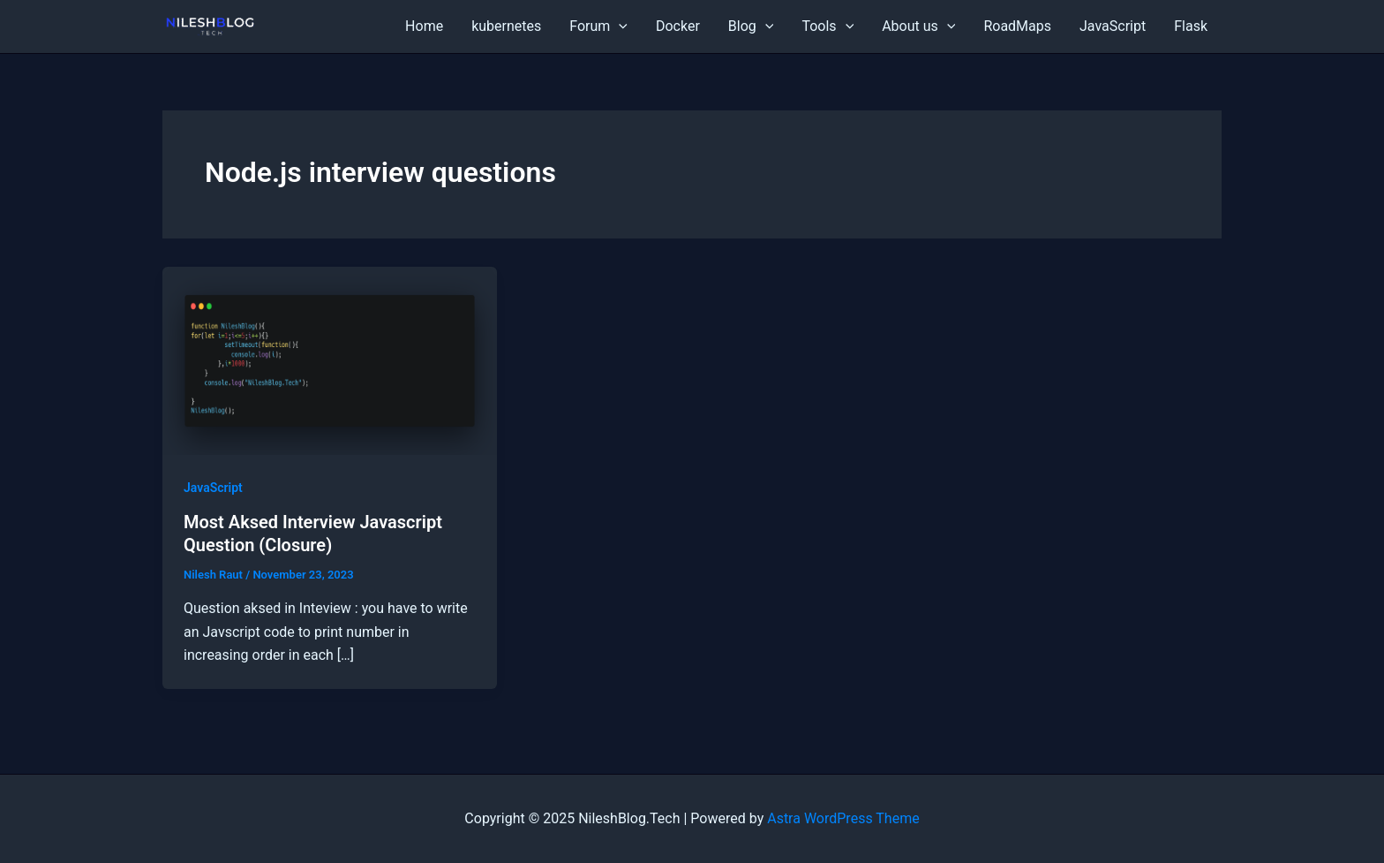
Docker (678, 26)
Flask (1190, 26)
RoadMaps (1017, 26)
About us (918, 26)
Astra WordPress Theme (843, 818)
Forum (598, 26)
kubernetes (506, 26)
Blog (751, 26)
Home (424, 26)
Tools (827, 26)
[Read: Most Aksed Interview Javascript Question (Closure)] (329, 360)
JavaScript (1112, 26)
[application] (619, 26)
